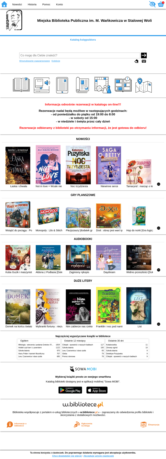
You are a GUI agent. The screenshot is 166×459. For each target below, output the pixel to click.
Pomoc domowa (68, 356)
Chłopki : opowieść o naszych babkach (77, 345)
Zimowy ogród (111, 348)
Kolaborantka (111, 345)
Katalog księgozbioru (83, 39)
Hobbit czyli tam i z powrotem (30, 348)
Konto (59, 4)
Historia (32, 4)
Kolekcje (55, 61)
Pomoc (46, 4)
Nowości (17, 4)
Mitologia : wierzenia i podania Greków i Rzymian (37, 345)
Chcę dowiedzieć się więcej (67, 456)
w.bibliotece (89, 412)
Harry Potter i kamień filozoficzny (31, 354)
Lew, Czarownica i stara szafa (30, 356)
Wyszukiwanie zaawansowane (34, 61)
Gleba (64, 354)
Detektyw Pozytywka (114, 354)
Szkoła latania (24, 351)
